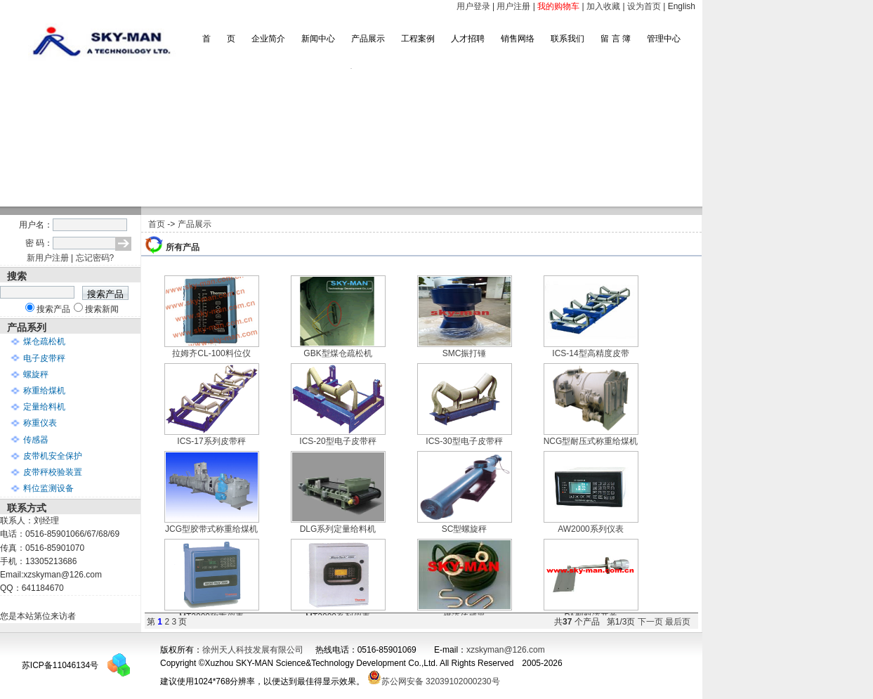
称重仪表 (40, 423)
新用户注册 (48, 258)
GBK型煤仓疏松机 (338, 348)
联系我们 (567, 39)
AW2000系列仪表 (591, 524)
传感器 (35, 440)
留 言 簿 (615, 39)
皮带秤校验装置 (52, 472)
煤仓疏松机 (44, 341)
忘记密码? (95, 258)
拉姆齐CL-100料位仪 (211, 348)
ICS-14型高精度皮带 (591, 348)
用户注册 (513, 6)
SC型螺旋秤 (464, 524)
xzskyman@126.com (505, 650)
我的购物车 (558, 6)
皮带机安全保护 (52, 456)
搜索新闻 (102, 309)
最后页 (677, 622)
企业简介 (268, 39)
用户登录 (473, 6)
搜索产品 (53, 309)
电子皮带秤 (44, 358)
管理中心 (664, 39)
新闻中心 (318, 39)
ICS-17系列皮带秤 (211, 436)
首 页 (218, 39)
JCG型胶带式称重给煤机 (211, 524)
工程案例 (418, 39)
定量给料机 (44, 407)
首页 (156, 224)
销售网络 (517, 39)
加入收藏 (603, 6)
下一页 (650, 622)
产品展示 (368, 39)
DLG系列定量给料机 (338, 524)
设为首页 (644, 6)
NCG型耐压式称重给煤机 (591, 436)
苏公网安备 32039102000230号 (433, 681)
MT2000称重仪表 (211, 612)
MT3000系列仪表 (338, 612)
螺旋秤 (35, 374)
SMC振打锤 (464, 348)
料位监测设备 (48, 488)
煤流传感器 (464, 612)
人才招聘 (468, 39)
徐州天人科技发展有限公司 (252, 650)
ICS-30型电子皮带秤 (464, 436)
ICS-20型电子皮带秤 (338, 436)
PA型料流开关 (591, 612)
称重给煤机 (44, 391)
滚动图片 (351, 137)
